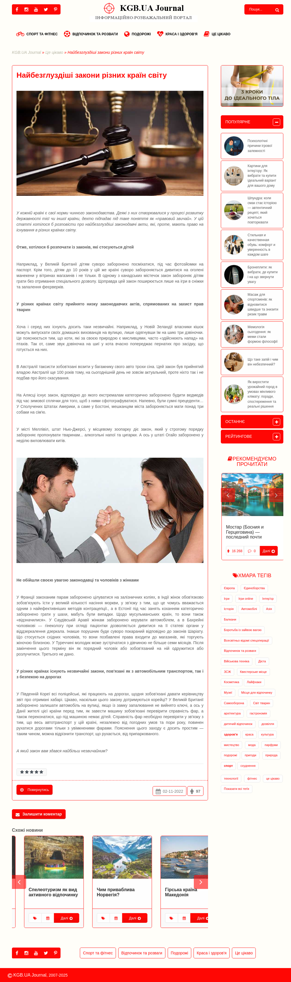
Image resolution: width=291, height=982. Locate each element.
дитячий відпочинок (238, 724)
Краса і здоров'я (177, 34)
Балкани (230, 619)
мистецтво (231, 745)
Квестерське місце (253, 671)
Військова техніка (236, 661)
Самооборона (234, 703)
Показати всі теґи (236, 788)
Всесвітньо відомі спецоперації (246, 640)
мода (251, 745)
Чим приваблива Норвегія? (172, 892)
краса (249, 734)
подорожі (230, 755)
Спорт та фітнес (37, 34)
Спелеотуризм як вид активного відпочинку (109, 892)
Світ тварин (261, 703)
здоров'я (231, 734)
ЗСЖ (227, 671)
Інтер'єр (268, 598)
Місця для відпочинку (256, 692)
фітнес (252, 778)
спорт (228, 765)
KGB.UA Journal (26, 52)
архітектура (232, 713)
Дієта (262, 661)
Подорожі (137, 34)
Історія (229, 609)
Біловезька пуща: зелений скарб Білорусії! (36, 894)
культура (267, 734)
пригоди (250, 755)
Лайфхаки (254, 682)
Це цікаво (217, 34)
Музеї (228, 692)
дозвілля (267, 724)
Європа (229, 588)
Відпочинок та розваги (91, 34)
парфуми (271, 745)
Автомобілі (249, 609)
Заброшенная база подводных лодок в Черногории (245, 532)
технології (231, 778)
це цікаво (272, 778)
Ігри (226, 598)
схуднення (247, 765)
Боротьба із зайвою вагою (242, 630)
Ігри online (245, 598)
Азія (269, 609)
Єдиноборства (254, 588)
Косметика (231, 682)
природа (271, 755)
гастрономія (258, 713)
